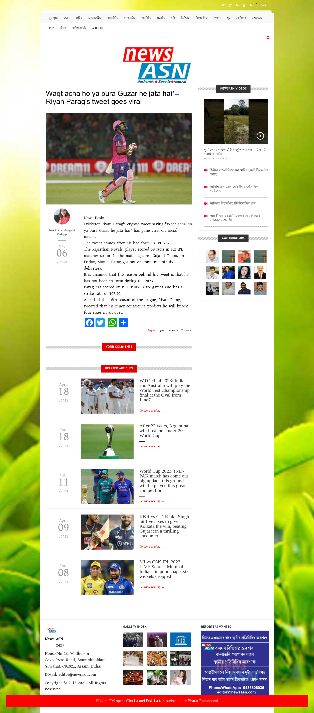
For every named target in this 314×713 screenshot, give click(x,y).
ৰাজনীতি (112, 18)
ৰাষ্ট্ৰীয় (78, 18)
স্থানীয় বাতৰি (79, 28)
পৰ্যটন (217, 18)
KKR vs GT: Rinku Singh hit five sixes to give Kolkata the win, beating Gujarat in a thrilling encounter (164, 526)
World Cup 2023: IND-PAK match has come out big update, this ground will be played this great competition (163, 480)
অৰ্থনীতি (146, 18)
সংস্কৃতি (161, 18)
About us (97, 28)
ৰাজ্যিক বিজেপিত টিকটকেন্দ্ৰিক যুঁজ (233, 203)
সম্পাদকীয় (129, 18)
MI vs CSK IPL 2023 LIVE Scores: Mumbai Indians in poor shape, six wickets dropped (164, 569)
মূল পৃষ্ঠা (53, 18)
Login (263, 5)
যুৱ (228, 18)
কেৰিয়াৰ (241, 18)
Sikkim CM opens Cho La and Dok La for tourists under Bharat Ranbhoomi (157, 701)
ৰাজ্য (66, 18)
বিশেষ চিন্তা (202, 18)
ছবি (173, 18)
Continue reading (149, 410)
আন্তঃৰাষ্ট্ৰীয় (94, 18)
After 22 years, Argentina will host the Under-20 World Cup (163, 430)
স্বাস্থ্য (51, 28)
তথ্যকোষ (257, 18)
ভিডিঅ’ (185, 18)
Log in (152, 330)
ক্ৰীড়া (63, 28)
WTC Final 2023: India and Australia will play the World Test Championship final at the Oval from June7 (164, 390)
